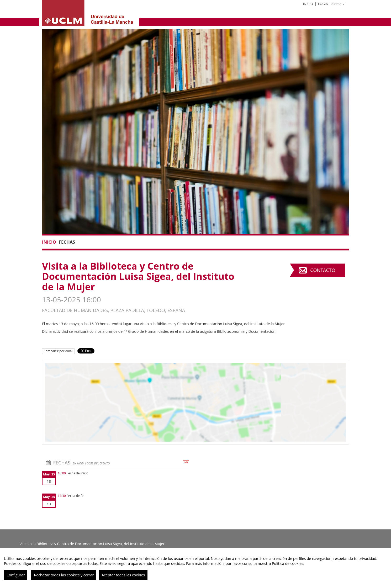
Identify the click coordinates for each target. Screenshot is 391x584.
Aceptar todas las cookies (123, 574)
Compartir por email (58, 351)
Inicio (308, 3)
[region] (195, 566)
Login (323, 3)
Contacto (322, 270)
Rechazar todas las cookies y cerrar (64, 574)
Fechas (67, 242)
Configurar (16, 574)
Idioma (337, 3)
